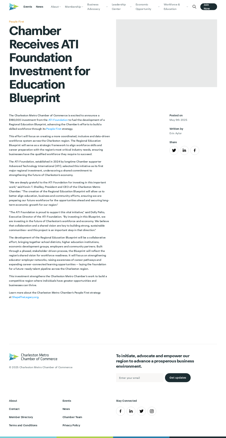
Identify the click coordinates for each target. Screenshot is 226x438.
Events (27, 6)
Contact (14, 408)
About (13, 400)
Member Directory (21, 417)
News (39, 6)
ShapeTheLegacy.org (25, 297)
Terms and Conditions (23, 425)
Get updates (177, 377)
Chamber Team (72, 417)
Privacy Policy (71, 425)
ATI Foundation (58, 119)
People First (53, 128)
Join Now (207, 6)
